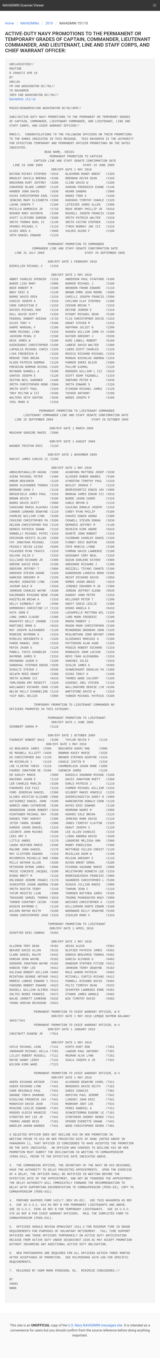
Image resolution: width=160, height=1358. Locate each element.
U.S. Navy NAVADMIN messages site (95, 1325)
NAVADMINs (29, 23)
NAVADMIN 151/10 (22, 100)
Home (9, 23)
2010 (49, 23)
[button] (154, 5)
